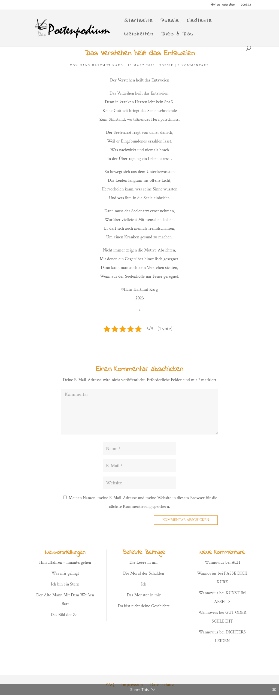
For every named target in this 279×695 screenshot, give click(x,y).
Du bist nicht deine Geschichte (144, 606)
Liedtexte (199, 22)
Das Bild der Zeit (65, 615)
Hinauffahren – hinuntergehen (65, 562)
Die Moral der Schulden (143, 573)
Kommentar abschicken (185, 519)
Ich (143, 584)
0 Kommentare (193, 65)
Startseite (138, 22)
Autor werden (223, 5)
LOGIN (246, 5)
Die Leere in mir (143, 562)
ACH (236, 562)
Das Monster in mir (144, 595)
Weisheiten (138, 35)
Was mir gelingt (65, 573)
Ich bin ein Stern (65, 584)
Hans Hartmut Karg (101, 65)
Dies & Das (177, 35)
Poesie (169, 22)
